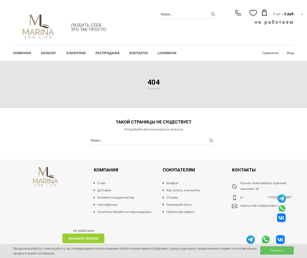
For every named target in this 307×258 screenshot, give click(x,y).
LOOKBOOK (167, 53)
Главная (153, 88)
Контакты (138, 53)
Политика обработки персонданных (124, 212)
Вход (290, 53)
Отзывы (172, 197)
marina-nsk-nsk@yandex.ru (260, 205)
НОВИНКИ (22, 53)
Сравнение (270, 53)
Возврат (172, 183)
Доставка (104, 190)
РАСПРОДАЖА (107, 53)
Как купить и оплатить (183, 190)
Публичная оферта (180, 212)
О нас (101, 183)
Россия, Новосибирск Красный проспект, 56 (263, 186)
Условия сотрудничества (115, 197)
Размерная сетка (178, 204)
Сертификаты (107, 204)
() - (242, 197)
